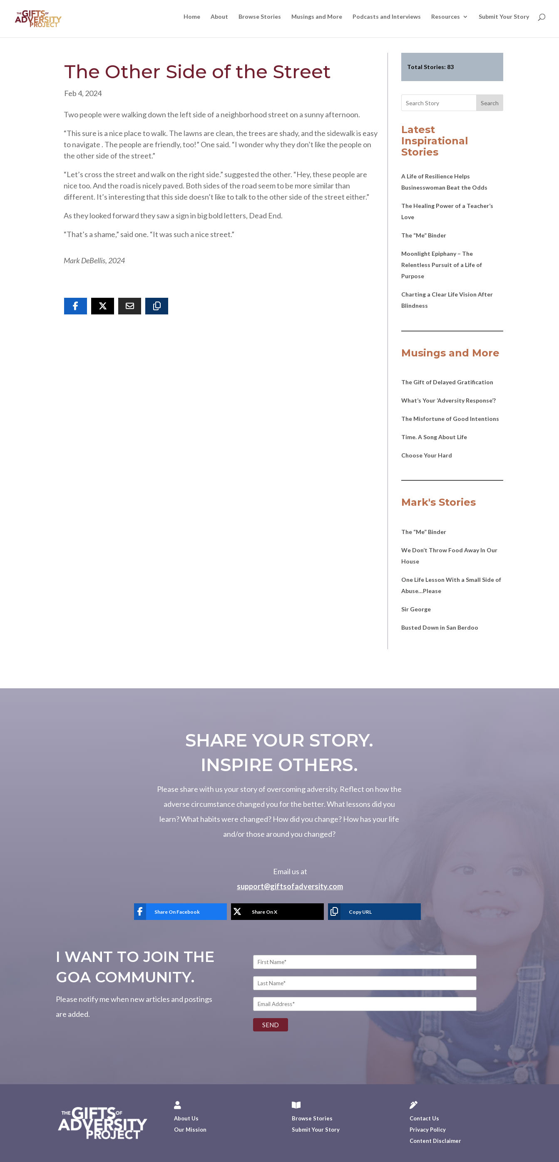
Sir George (416, 609)
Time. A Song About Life (434, 436)
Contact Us (424, 1118)
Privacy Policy (428, 1129)
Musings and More (316, 17)
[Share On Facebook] (75, 306)
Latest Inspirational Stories (434, 141)
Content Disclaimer (435, 1140)
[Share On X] (102, 306)
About (219, 17)
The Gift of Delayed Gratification (447, 382)
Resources (445, 17)
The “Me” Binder (423, 235)
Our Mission (190, 1129)
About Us (186, 1118)
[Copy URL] (156, 306)
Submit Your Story (504, 17)
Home (192, 17)
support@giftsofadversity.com (290, 886)
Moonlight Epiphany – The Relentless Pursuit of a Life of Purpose (441, 264)
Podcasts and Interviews (387, 17)
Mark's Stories (438, 502)
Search (490, 102)
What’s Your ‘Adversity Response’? (448, 400)
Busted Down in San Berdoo (439, 627)
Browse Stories (260, 17)
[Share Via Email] (129, 306)
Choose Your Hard (426, 455)
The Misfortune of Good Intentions (450, 418)
